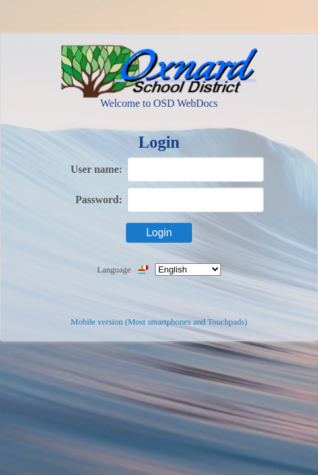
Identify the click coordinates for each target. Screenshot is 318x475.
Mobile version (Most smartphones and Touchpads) (159, 322)
